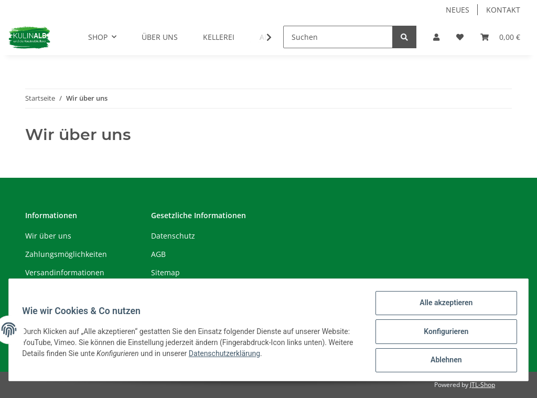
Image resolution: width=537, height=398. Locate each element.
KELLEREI (218, 37)
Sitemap (165, 272)
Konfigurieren (442, 333)
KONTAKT (503, 10)
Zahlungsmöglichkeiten (66, 254)
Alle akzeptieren (442, 306)
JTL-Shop (482, 384)
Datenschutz (173, 236)
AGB (158, 254)
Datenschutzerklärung (279, 355)
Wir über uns (48, 236)
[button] (436, 37)
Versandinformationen (64, 272)
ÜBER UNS (160, 37)
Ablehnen (442, 361)
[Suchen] (338, 37)
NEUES (457, 10)
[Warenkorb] (500, 37)
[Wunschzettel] (460, 37)
